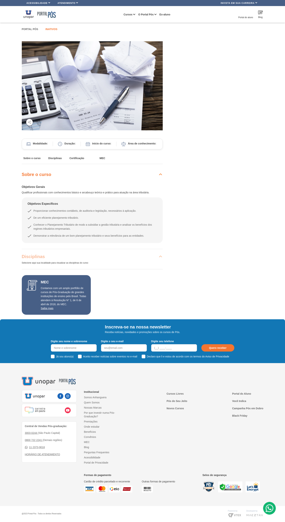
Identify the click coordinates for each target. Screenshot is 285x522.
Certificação (77, 158)
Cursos (128, 14)
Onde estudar (92, 426)
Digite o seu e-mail (112, 341)
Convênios (90, 436)
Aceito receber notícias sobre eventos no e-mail (110, 356)
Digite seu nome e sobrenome (69, 341)
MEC (102, 158)
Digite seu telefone (162, 341)
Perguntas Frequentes (96, 452)
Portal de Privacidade (96, 462)
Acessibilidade (39, 2)
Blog (86, 447)
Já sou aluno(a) (65, 356)
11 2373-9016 (35, 447)
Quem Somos (92, 402)
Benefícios (90, 431)
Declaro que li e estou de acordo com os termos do (188, 356)
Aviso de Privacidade (217, 356)
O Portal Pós (146, 14)
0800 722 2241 (34, 440)
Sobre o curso (32, 158)
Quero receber (218, 347)
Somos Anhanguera (95, 397)
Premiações (91, 421)
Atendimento (67, 2)
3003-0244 (31, 432)
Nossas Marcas (93, 407)
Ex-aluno (164, 14)
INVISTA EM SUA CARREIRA (239, 2)
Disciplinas (55, 158)
